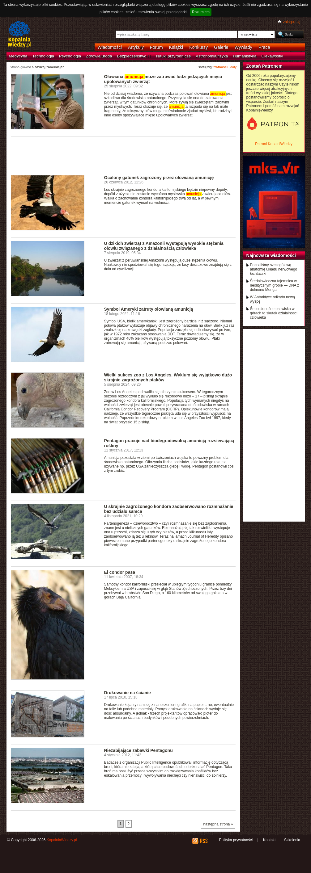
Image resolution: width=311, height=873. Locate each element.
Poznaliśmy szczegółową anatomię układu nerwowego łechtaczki (273, 269)
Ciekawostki (272, 56)
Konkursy (198, 47)
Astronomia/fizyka (212, 56)
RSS (203, 841)
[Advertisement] (123, 154)
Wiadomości (110, 47)
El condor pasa (119, 572)
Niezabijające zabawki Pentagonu (138, 750)
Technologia (43, 56)
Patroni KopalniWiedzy (273, 144)
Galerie (221, 47)
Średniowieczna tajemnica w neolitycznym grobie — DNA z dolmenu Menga (274, 285)
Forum (156, 47)
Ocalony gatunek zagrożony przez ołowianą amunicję (159, 177)
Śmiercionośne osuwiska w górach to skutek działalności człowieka (273, 313)
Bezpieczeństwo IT (134, 56)
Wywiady (243, 47)
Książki (176, 47)
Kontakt (269, 840)
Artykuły (136, 47)
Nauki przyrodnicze (173, 56)
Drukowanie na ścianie (127, 692)
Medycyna (18, 56)
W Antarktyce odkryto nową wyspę (272, 299)
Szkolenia (292, 840)
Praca (264, 47)
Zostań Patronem (264, 66)
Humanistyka (244, 56)
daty (233, 67)
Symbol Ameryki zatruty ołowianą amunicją (148, 309)
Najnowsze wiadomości (271, 255)
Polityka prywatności (236, 840)
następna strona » (218, 824)
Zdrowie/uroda (99, 56)
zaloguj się (291, 22)
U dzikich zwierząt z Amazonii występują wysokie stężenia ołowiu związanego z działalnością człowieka (164, 246)
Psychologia (70, 56)
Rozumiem (201, 12)
